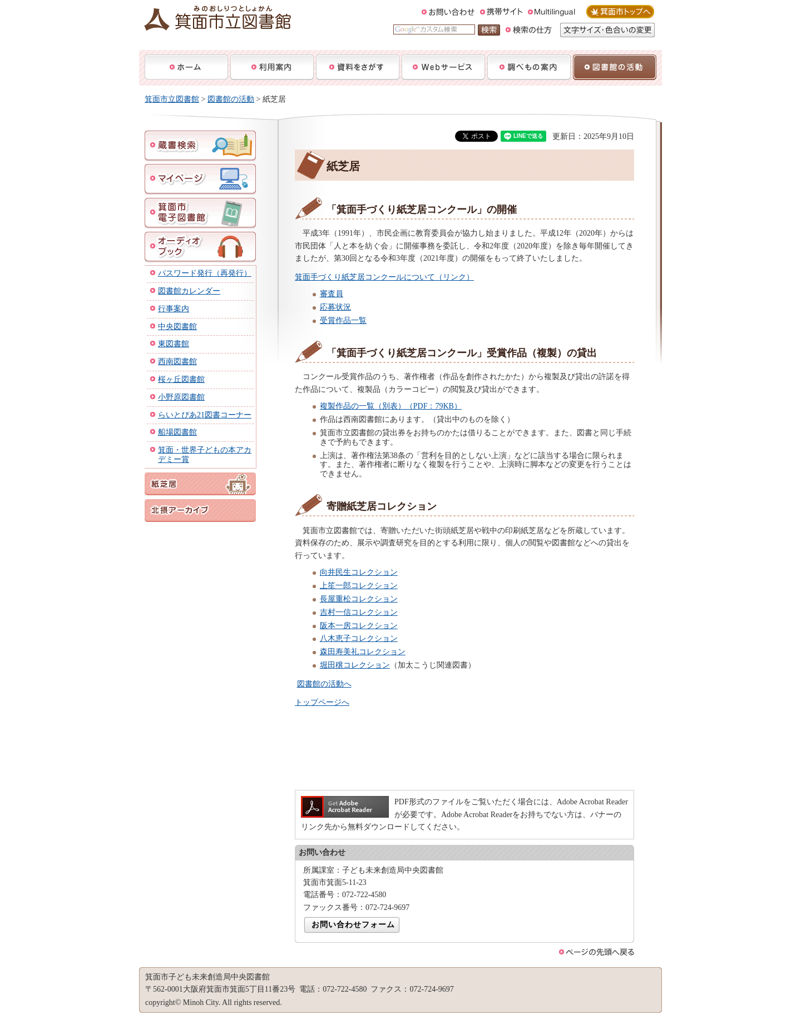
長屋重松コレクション (359, 599)
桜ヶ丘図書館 (181, 379)
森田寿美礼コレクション (363, 652)
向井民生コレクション (359, 572)
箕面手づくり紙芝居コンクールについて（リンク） (384, 277)
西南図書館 (177, 361)
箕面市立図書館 (172, 99)
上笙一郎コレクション (359, 585)
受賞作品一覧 (343, 320)
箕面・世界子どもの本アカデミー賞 (204, 455)
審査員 (331, 294)
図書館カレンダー (189, 291)
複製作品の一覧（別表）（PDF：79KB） (391, 406)
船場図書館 (177, 432)
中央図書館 (177, 326)
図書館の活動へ (324, 684)
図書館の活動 (230, 99)
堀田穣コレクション (355, 665)
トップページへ (322, 702)
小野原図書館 (181, 397)
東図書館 (173, 344)
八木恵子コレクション (359, 638)
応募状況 (335, 307)
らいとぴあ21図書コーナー (204, 415)
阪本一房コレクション (359, 625)
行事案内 (173, 309)
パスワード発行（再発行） (204, 273)
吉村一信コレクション (359, 612)
